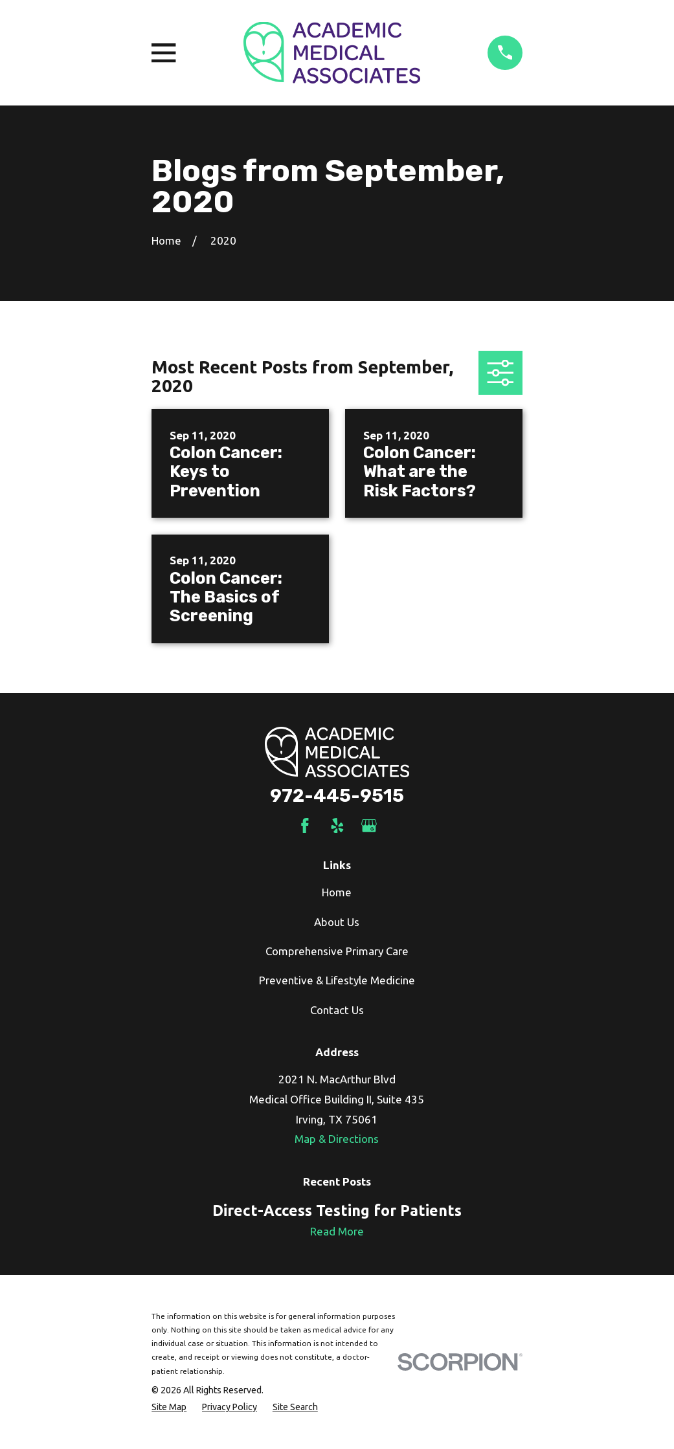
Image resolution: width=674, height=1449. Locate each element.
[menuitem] (169, 1407)
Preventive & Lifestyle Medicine (337, 980)
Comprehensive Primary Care (337, 951)
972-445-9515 (337, 795)
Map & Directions (337, 1139)
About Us (336, 922)
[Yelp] (337, 826)
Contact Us (337, 1010)
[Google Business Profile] (369, 826)
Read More (337, 1231)
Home (337, 892)
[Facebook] (305, 826)
